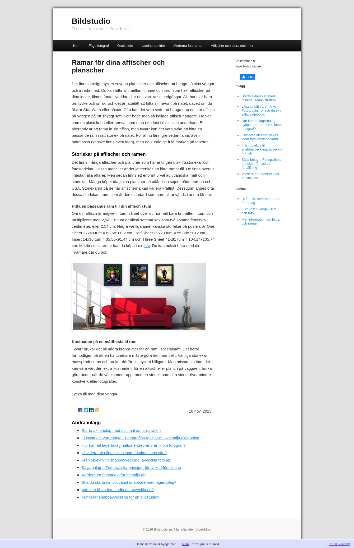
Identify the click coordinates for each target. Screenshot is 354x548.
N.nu (185, 544)
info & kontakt (339, 544)
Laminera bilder (153, 46)
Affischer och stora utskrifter (232, 46)
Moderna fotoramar (188, 46)
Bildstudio (91, 21)
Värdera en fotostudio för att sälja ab (114, 475)
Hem (76, 46)
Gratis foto (125, 46)
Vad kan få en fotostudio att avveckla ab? (118, 489)
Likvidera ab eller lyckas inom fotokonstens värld (124, 452)
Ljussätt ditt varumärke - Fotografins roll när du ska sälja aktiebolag (140, 438)
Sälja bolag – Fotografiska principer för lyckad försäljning (131, 467)
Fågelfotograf (99, 46)
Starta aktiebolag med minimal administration (121, 430)
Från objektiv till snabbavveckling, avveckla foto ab (126, 460)
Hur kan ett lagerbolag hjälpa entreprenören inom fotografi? (134, 445)
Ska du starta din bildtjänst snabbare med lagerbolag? (129, 482)
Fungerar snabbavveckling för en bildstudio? (120, 497)
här (147, 245)
